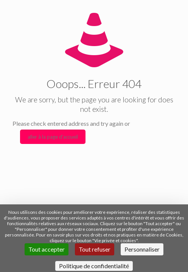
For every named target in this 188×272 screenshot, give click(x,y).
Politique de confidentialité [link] (94, 265)
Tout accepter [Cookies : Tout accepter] (46, 249)
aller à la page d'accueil (53, 137)
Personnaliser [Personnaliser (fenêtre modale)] (142, 249)
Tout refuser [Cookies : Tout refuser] (94, 249)
